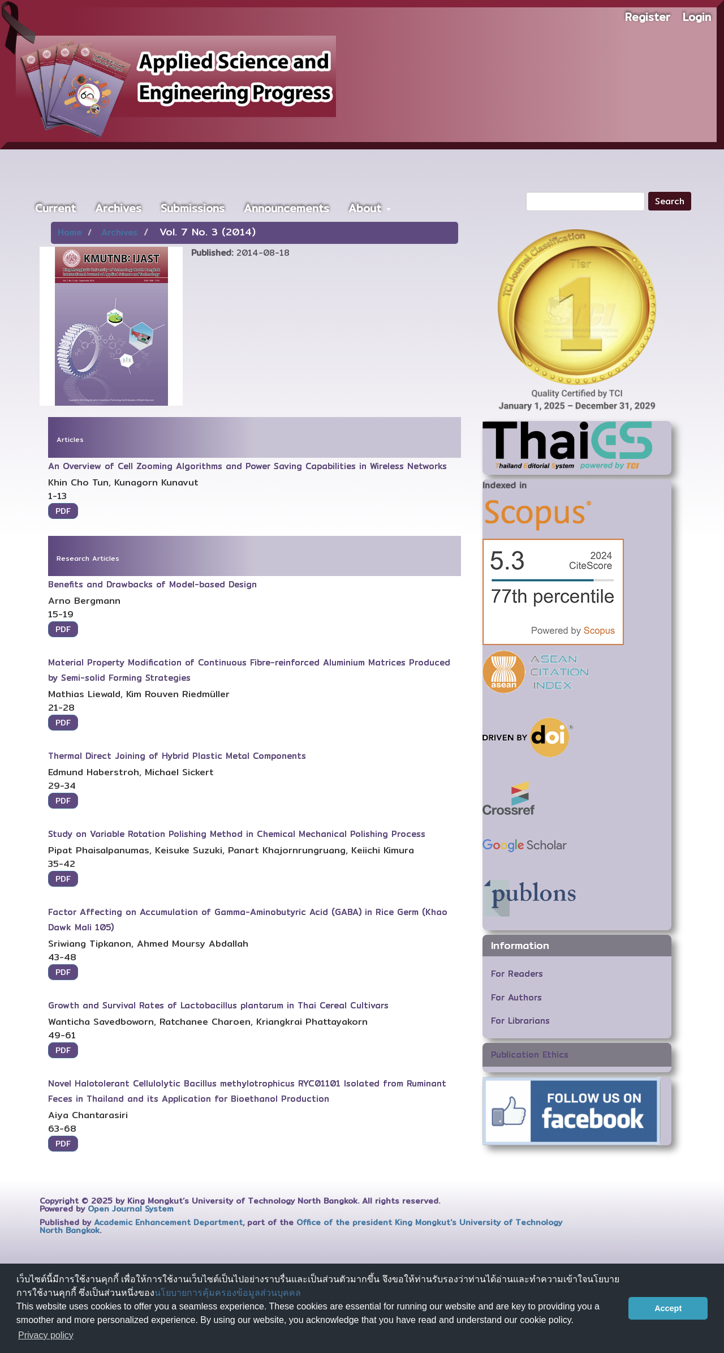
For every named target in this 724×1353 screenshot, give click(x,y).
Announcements (286, 208)
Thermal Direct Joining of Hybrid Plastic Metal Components (177, 755)
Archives (118, 208)
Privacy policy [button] (46, 1335)
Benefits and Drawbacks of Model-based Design (152, 584)
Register (647, 16)
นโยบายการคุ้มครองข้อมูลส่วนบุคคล (227, 1293)
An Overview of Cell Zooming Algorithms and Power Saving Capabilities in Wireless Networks (247, 466)
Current (55, 208)
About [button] (369, 208)
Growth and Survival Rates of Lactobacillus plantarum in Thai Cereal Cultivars (218, 1005)
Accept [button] (668, 1308)
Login (697, 16)
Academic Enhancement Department (168, 1222)
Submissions (193, 208)
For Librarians (520, 1020)
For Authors (516, 997)
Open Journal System (131, 1208)
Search (669, 201)
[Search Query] (585, 201)
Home (69, 232)
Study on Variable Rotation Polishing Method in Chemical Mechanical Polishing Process (236, 833)
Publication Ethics (529, 1054)
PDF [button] (63, 511)
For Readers (517, 973)
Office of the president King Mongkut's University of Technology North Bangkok (301, 1226)
